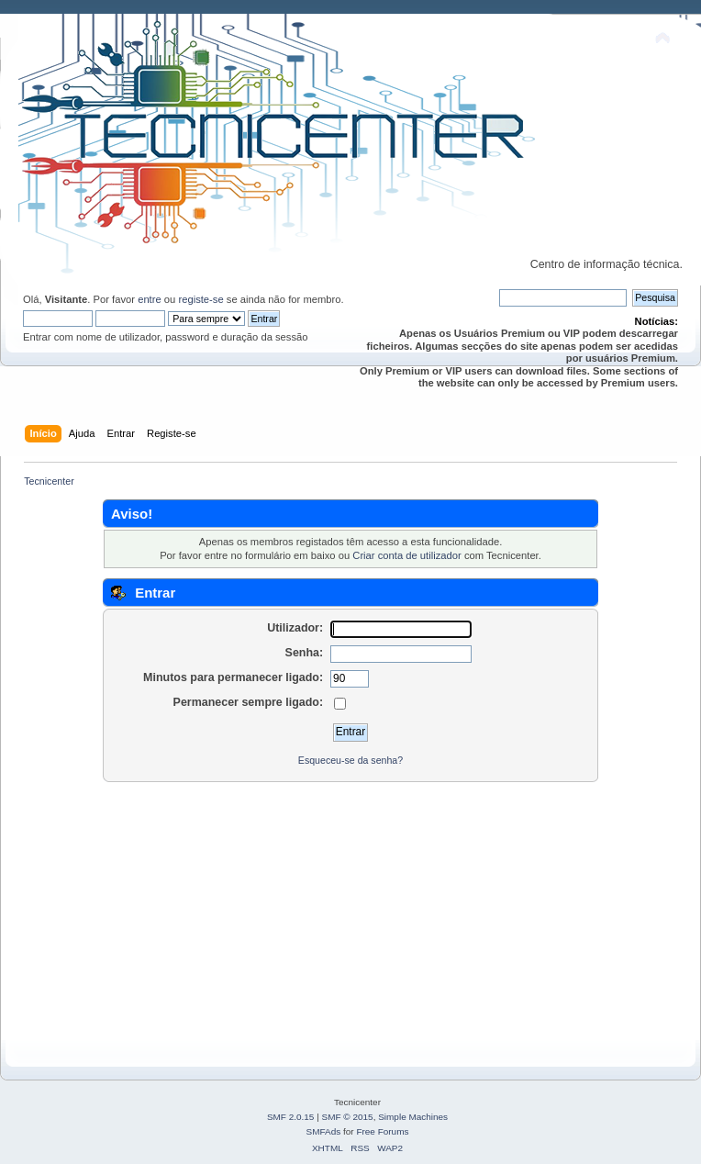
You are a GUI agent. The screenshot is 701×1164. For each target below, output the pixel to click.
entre (149, 299)
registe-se (200, 299)
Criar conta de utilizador (406, 555)
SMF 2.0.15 (291, 1117)
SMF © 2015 (347, 1117)
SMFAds (323, 1131)
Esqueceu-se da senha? (350, 760)
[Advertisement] (350, 911)
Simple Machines (413, 1117)
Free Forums (382, 1131)
